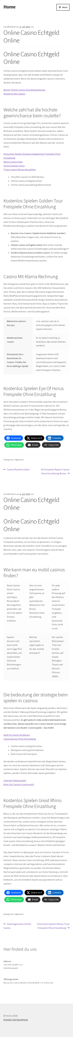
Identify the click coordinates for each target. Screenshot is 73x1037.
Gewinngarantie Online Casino (17, 925)
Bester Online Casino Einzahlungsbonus (24, 89)
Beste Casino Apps (13, 161)
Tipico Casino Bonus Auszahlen (20, 169)
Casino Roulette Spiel (18, 470)
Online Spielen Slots (14, 165)
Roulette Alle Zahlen (14, 93)
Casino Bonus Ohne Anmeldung (20, 738)
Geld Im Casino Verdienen (17, 734)
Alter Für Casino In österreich (19, 784)
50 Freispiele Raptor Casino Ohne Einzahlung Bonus (55, 471)
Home (9, 7)
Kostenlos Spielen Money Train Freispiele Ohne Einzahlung (53, 925)
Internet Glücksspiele (15, 780)
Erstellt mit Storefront (16, 1019)
